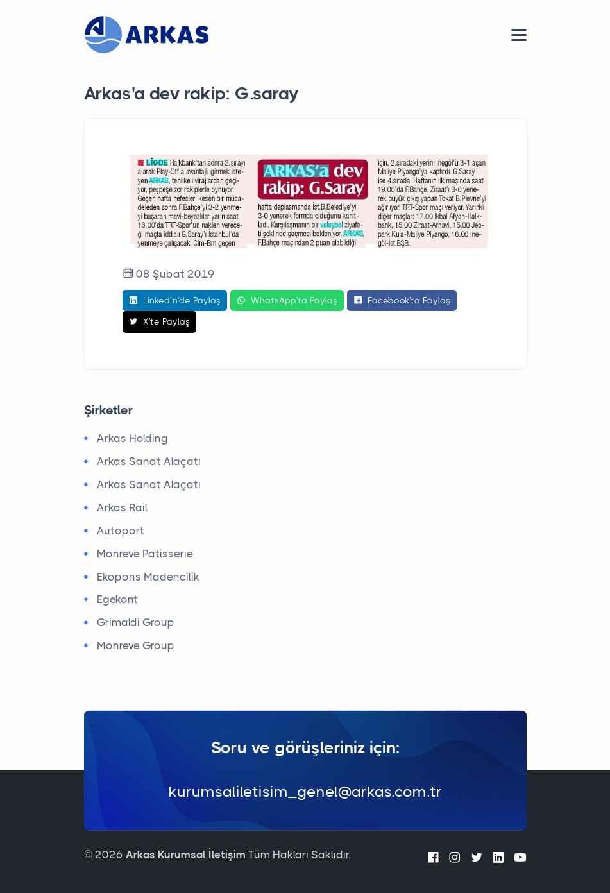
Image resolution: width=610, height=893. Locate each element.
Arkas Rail (122, 507)
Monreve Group (135, 645)
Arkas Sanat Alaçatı (149, 461)
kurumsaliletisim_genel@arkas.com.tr (305, 792)
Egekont (117, 599)
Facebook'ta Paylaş (401, 301)
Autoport (120, 530)
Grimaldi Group (135, 622)
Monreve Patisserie (145, 553)
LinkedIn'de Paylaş (175, 301)
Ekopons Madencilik (148, 576)
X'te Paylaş (159, 322)
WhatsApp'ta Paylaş (287, 301)
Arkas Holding (132, 438)
